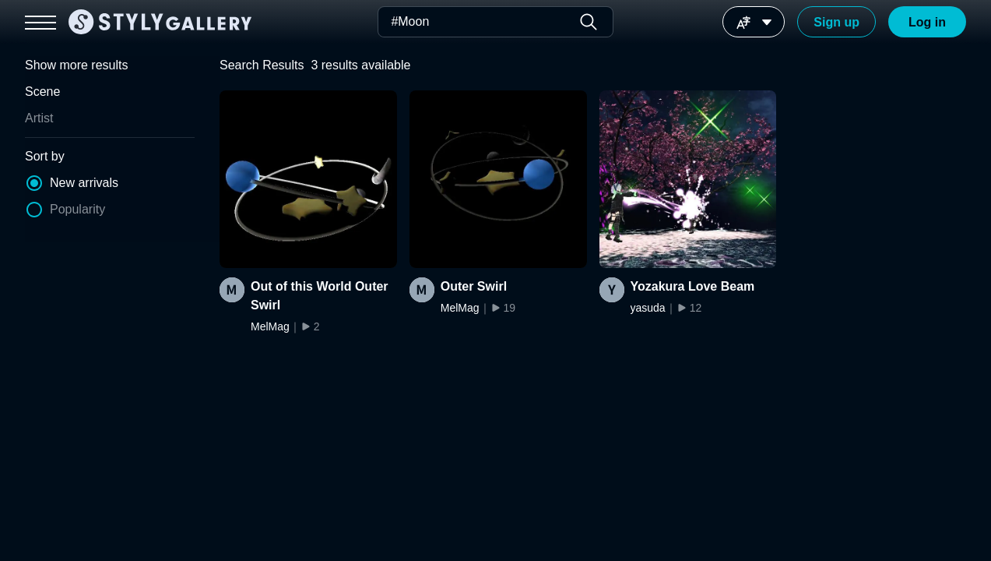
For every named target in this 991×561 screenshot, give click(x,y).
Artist (39, 118)
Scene (42, 91)
